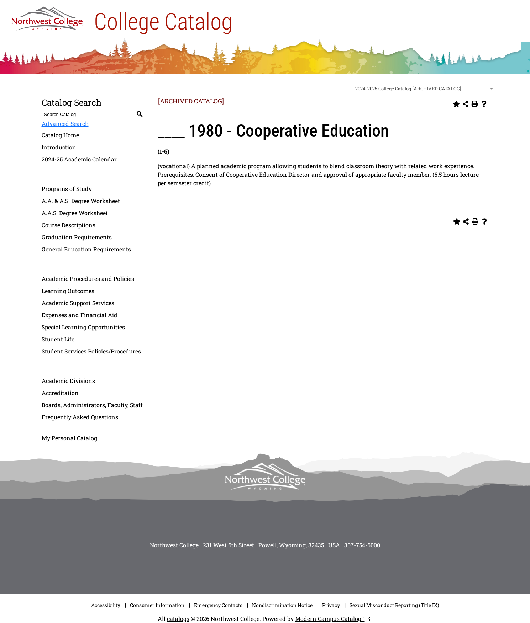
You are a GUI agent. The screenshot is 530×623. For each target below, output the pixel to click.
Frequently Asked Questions (80, 417)
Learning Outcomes (68, 290)
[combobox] (424, 88)
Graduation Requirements (77, 237)
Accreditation (60, 392)
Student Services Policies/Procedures (91, 351)
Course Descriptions (68, 225)
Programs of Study (67, 188)
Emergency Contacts (218, 605)
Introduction (59, 147)
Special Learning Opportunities (83, 327)
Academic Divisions (68, 380)
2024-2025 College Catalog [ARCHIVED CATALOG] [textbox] (408, 88)
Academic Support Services (78, 303)
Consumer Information (157, 605)
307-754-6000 (362, 545)
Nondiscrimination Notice (282, 605)
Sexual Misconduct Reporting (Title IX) (394, 605)
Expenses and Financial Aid (79, 315)
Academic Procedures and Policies (88, 278)
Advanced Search (65, 123)
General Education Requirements (86, 249)
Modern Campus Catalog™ (330, 618)
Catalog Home (60, 135)
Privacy (331, 605)
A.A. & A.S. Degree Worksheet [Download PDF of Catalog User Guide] (81, 200)
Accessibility (105, 605)
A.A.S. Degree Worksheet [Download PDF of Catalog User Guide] (75, 213)
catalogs (178, 618)
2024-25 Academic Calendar (79, 159)
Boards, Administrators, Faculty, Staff (92, 405)
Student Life (58, 339)
